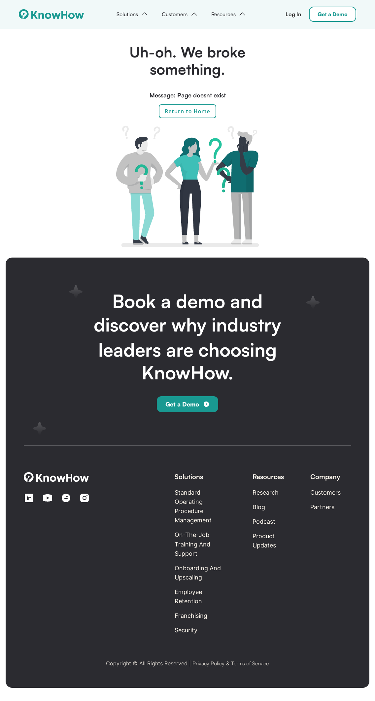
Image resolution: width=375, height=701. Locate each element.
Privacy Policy (208, 663)
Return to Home (187, 111)
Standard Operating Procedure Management (193, 506)
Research (266, 492)
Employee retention (188, 596)
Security (186, 630)
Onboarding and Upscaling (198, 573)
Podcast (264, 521)
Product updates (264, 541)
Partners (322, 507)
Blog (259, 507)
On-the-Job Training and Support (192, 544)
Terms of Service (250, 663)
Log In (293, 14)
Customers (325, 492)
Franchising (191, 615)
